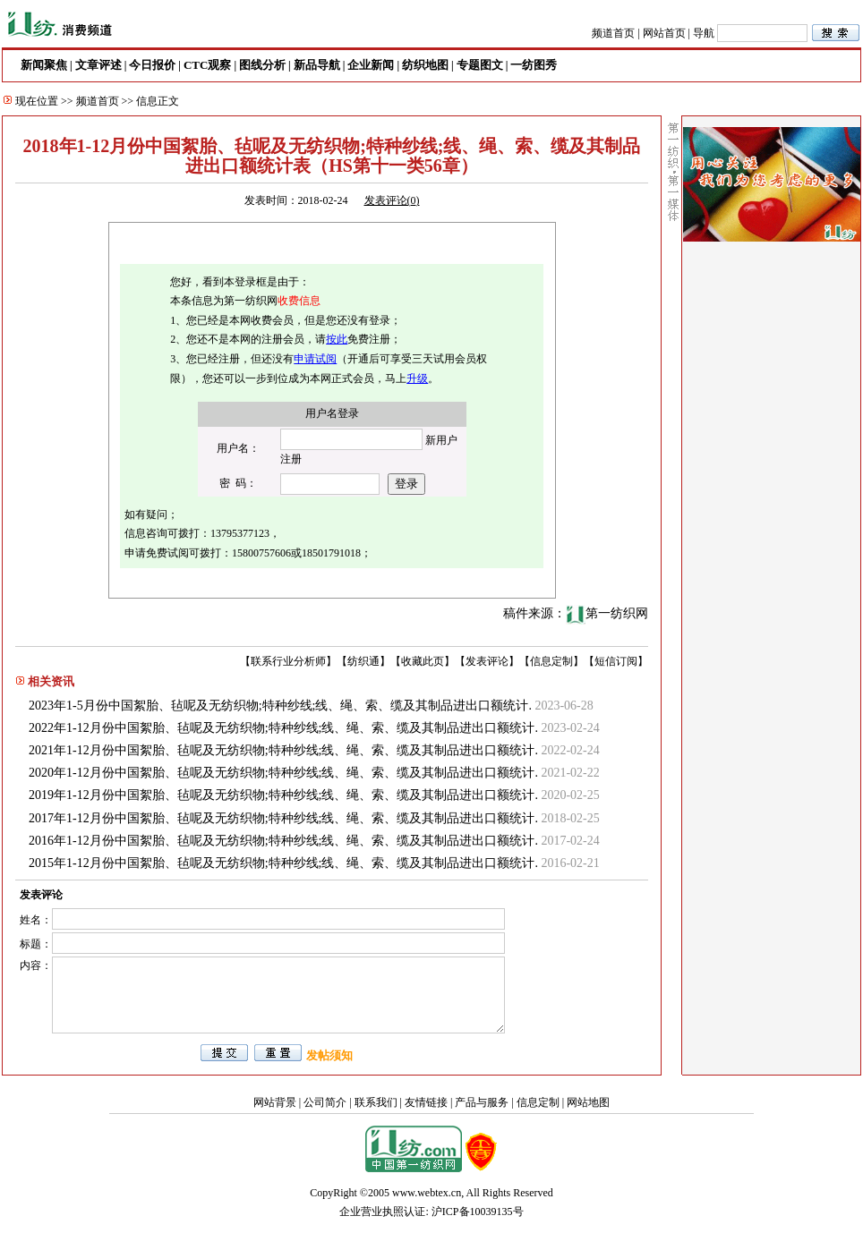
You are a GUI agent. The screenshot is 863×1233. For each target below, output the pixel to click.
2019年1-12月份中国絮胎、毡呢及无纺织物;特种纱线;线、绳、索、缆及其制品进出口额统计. (283, 795)
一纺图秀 (533, 65)
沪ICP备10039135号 (478, 1211)
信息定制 (551, 661)
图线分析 (262, 65)
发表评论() (392, 200)
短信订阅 (615, 661)
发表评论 (487, 661)
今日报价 (152, 65)
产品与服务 (481, 1102)
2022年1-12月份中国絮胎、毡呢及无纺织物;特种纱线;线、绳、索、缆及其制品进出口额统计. (283, 728)
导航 (703, 33)
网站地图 (588, 1102)
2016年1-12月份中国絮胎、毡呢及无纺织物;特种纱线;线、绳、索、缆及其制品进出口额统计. (283, 840)
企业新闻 (370, 65)
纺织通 (363, 661)
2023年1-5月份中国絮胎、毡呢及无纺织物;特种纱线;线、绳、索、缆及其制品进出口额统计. (280, 705)
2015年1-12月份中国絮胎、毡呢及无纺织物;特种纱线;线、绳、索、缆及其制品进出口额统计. (283, 863)
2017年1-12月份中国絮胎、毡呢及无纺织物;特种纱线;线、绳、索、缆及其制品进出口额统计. (283, 818)
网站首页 (664, 33)
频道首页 (613, 33)
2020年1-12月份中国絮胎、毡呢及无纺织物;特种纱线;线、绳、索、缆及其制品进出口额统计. (283, 772)
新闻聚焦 (44, 65)
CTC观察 (207, 65)
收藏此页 (422, 661)
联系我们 (376, 1102)
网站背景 (274, 1102)
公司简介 (324, 1102)
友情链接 (426, 1102)
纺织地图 (425, 65)
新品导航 (317, 65)
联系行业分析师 (288, 661)
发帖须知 (329, 1055)
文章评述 (98, 65)
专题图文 (480, 65)
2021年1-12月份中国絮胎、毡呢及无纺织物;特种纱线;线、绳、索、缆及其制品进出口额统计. (283, 750)
